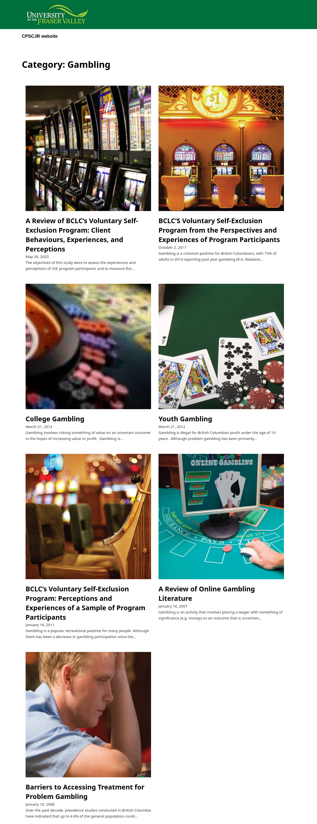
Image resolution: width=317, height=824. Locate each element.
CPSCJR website (40, 36)
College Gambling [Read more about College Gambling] (55, 418)
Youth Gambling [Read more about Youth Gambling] (185, 418)
